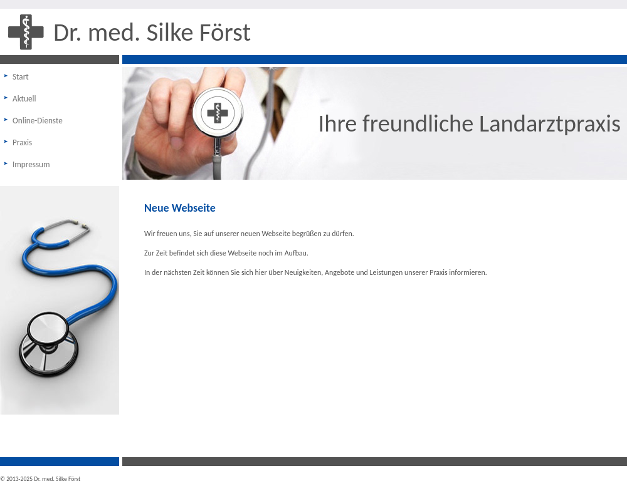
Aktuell (24, 98)
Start (21, 76)
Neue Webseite (180, 208)
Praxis (22, 142)
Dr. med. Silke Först (152, 32)
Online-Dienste (38, 120)
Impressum (31, 164)
